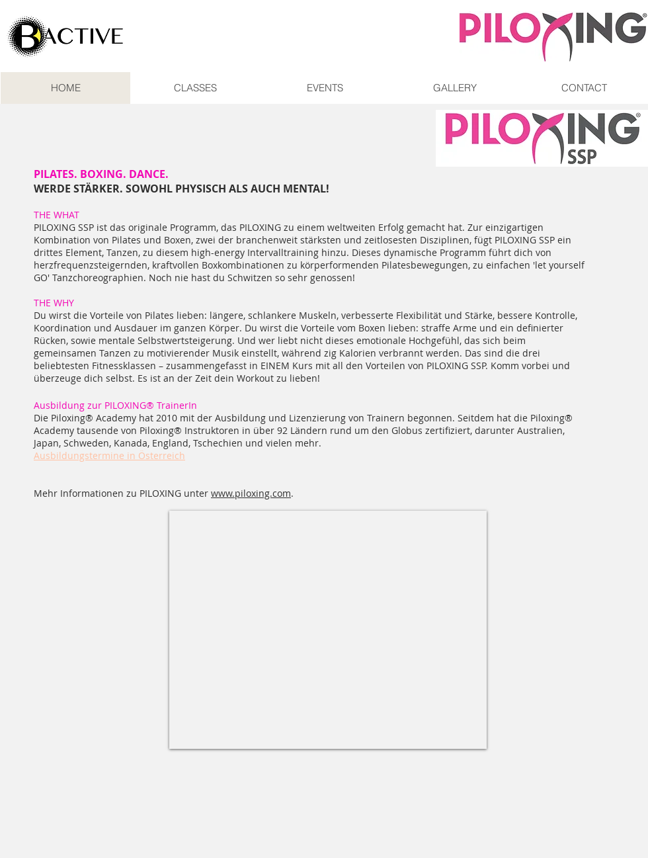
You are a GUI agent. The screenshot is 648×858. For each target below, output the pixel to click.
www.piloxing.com (251, 493)
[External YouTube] (328, 629)
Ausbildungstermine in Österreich (109, 455)
